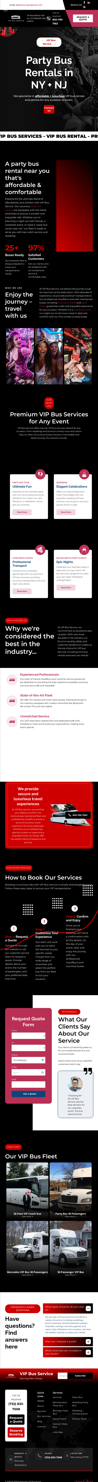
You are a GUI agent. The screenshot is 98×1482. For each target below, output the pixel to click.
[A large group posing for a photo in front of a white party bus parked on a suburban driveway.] (21, 919)
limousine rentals (67, 302)
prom (87, 309)
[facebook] (84, 3)
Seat (14, 1079)
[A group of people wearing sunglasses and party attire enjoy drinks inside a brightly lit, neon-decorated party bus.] (78, 356)
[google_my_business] (84, 7)
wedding (78, 309)
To (13, 1043)
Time (14, 1067)
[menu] (5, 10)
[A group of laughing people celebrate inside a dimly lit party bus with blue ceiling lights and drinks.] (49, 356)
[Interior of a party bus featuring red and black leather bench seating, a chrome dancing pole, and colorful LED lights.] (51, 912)
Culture (88, 1475)
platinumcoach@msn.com (29, 5)
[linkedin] (89, 3)
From (14, 1030)
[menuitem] (46, 1395)
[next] (86, 1093)
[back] (64, 1093)
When (15, 1055)
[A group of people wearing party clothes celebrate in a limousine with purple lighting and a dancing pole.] (20, 356)
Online (78, 1475)
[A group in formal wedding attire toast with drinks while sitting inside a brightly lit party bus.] (81, 899)
